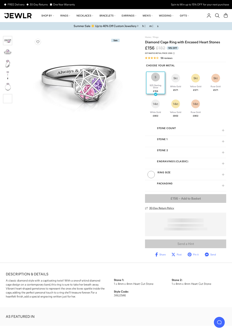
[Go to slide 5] (7, 87)
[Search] (217, 15)
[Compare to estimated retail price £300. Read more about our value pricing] (160, 53)
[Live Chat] (219, 322)
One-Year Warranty (64, 4)
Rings (65, 15)
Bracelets (107, 15)
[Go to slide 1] (7, 40)
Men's (148, 15)
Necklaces (84, 15)
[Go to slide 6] (7, 98)
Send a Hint (185, 243)
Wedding (166, 15)
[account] (209, 15)
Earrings (129, 15)
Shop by (47, 15)
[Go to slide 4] (7, 75)
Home (148, 37)
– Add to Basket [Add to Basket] (186, 198)
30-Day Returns (39, 4)
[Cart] (226, 15)
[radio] (155, 83)
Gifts (184, 15)
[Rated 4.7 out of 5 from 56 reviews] (158, 58)
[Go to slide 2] (7, 52)
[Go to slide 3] (7, 64)
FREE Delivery (16, 4)
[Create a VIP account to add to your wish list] (38, 42)
